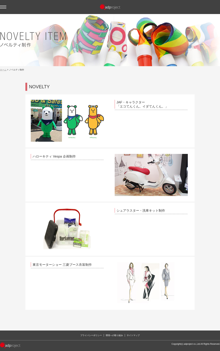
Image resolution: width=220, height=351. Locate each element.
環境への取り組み (114, 335)
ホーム (3, 70)
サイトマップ (133, 335)
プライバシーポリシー (91, 335)
